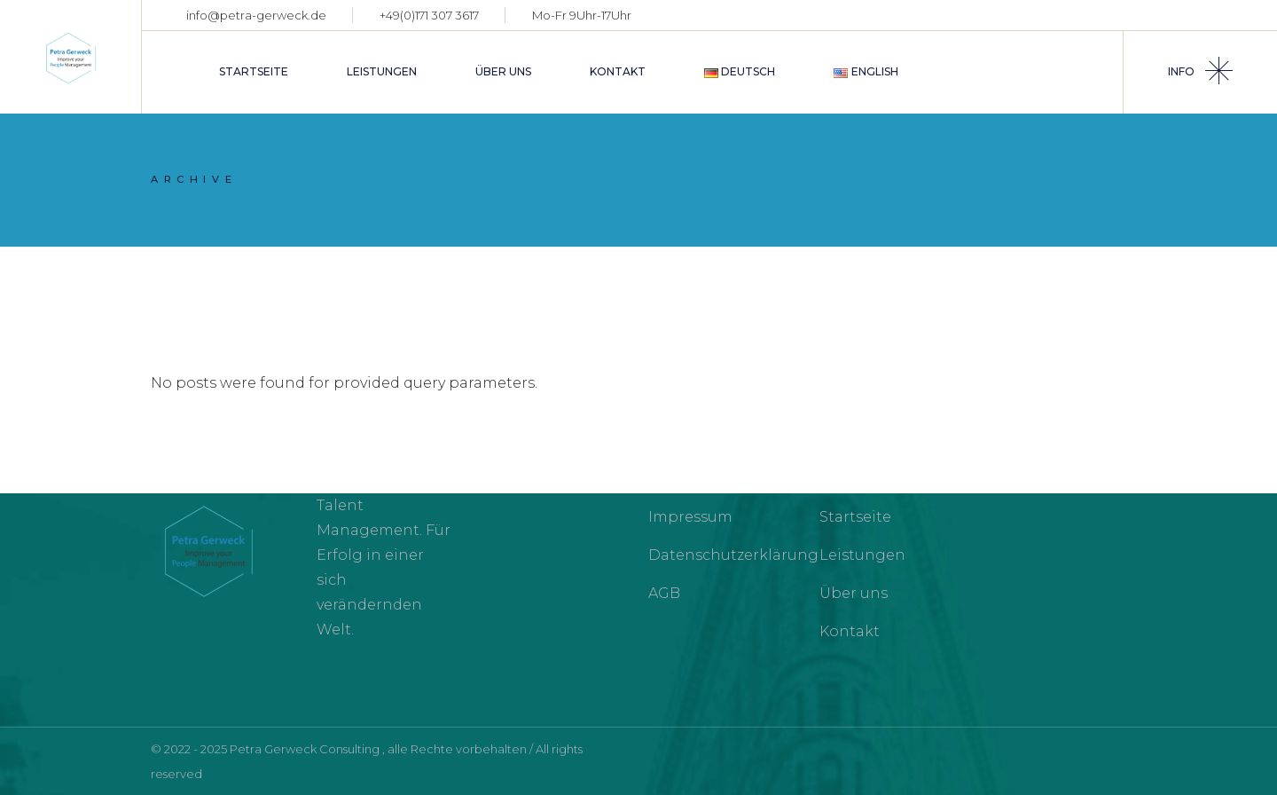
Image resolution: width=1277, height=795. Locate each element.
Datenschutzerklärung (733, 555)
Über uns (853, 593)
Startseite (855, 516)
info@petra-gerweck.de (256, 15)
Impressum (690, 516)
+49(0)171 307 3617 (429, 15)
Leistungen (862, 555)
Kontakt (849, 631)
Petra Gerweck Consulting (306, 749)
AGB (664, 593)
